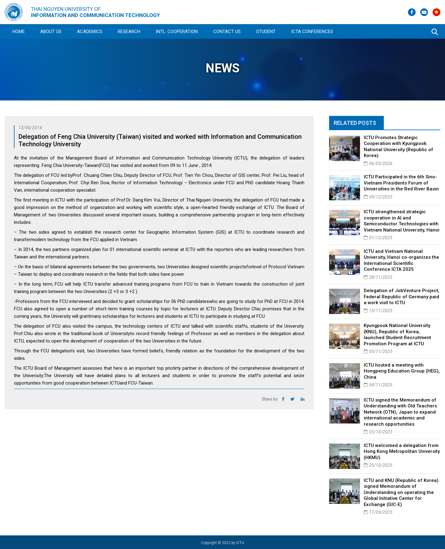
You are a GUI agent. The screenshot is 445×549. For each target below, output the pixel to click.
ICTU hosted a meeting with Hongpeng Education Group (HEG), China (402, 371)
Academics (89, 31)
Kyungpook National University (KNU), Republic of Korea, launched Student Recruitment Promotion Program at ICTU (397, 335)
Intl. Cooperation (177, 31)
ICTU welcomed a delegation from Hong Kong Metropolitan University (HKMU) (402, 451)
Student (266, 31)
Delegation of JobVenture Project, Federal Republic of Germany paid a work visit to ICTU (401, 296)
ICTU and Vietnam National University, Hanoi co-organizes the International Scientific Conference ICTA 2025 (401, 260)
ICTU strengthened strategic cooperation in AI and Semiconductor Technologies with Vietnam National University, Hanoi (401, 221)
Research (129, 31)
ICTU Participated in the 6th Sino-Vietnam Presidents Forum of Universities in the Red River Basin (401, 183)
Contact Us (227, 31)
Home (18, 31)
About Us (50, 31)
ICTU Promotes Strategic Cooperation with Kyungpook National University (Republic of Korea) (398, 147)
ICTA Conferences (312, 31)
